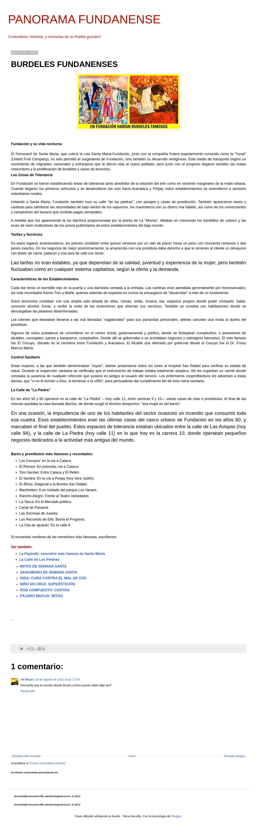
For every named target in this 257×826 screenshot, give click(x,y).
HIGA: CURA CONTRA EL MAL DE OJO (53, 578)
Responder (28, 691)
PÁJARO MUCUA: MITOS (41, 596)
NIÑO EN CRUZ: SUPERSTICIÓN (47, 584)
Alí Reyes (27, 679)
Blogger (176, 816)
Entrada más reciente (26, 756)
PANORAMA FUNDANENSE (84, 19)
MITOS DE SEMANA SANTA (43, 566)
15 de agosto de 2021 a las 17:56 (57, 679)
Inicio (132, 756)
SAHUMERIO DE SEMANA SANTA (48, 572)
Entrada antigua (234, 756)
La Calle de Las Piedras (39, 560)
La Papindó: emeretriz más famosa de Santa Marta (62, 554)
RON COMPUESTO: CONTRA (45, 590)
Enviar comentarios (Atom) (47, 763)
